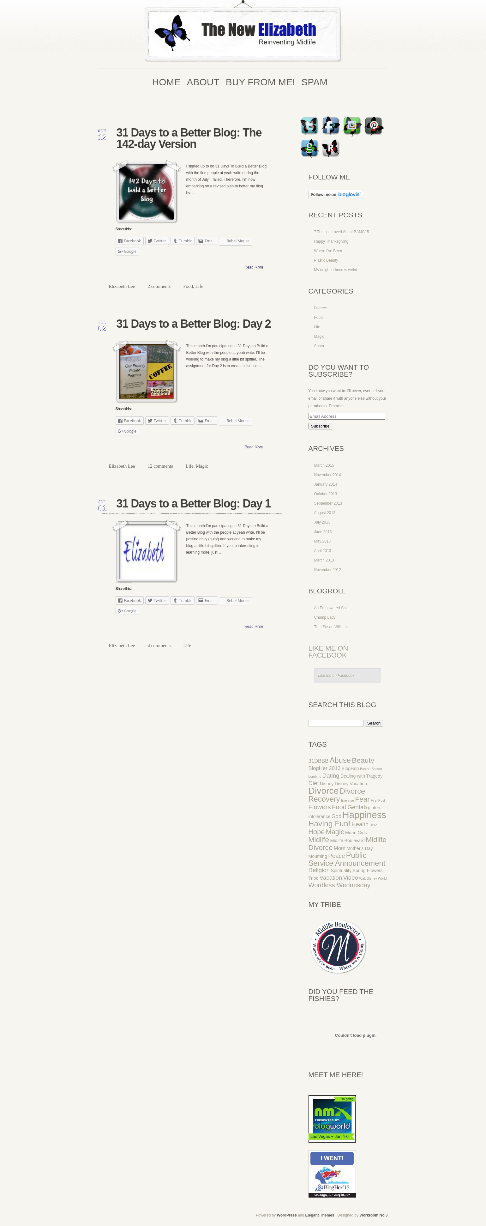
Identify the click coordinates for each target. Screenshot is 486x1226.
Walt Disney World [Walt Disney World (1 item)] (373, 878)
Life (199, 286)
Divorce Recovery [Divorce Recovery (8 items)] (337, 795)
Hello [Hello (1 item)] (373, 825)
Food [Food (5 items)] (339, 807)
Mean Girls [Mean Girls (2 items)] (356, 832)
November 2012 (327, 569)
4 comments (159, 645)
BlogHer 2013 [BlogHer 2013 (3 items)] (325, 768)
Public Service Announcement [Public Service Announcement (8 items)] (347, 859)
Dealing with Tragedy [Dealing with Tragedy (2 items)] (361, 776)
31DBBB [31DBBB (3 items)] (319, 761)
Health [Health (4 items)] (360, 824)
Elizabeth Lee (122, 286)
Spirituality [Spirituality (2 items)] (341, 870)
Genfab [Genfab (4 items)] (357, 807)
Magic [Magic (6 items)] (335, 832)
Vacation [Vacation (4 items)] (331, 877)
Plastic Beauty (326, 260)
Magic (202, 466)
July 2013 (322, 522)
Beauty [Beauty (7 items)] (363, 760)
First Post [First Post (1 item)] (378, 800)
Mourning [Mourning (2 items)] (318, 856)
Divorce (320, 308)
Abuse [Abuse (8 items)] (340, 760)
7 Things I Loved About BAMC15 (341, 232)
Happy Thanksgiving (331, 241)
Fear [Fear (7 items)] (362, 799)
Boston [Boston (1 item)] (365, 769)
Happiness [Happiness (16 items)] (365, 815)
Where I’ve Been (328, 251)
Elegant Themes (319, 1215)
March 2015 (324, 465)
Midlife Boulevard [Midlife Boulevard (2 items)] (347, 840)
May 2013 (322, 541)
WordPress (287, 1215)
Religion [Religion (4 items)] (319, 870)
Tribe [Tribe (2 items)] (314, 878)
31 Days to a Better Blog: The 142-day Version (189, 138)
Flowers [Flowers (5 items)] (320, 807)
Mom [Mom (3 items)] (339, 848)
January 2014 (325, 484)
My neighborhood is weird (335, 270)
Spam (319, 346)
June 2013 (323, 532)
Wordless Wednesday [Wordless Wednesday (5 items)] (340, 885)
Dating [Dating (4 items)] (330, 775)
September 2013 (328, 503)
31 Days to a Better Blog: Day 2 (194, 323)
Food (188, 286)
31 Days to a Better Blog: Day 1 (194, 503)
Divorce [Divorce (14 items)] (324, 791)
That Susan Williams (331, 627)
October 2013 (325, 494)
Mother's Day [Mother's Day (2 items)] (359, 848)
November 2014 (327, 475)
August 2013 (324, 513)
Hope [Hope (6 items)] (317, 832)
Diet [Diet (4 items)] (314, 783)
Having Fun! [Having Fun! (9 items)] (330, 823)
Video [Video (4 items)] (350, 877)
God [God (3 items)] (337, 816)
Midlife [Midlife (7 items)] (319, 839)
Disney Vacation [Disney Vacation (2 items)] (351, 783)
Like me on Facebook (328, 651)
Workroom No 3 (373, 1215)
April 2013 (322, 551)
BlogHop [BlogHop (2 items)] (350, 768)
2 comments (159, 286)
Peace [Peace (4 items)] (336, 856)
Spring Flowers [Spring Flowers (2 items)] (368, 870)
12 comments (160, 466)
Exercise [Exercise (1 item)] (347, 800)
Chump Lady (325, 617)
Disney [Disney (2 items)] (327, 783)
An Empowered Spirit (332, 608)
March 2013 (324, 560)
